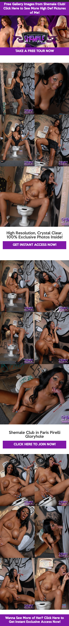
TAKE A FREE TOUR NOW (34, 51)
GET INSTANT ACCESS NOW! (34, 245)
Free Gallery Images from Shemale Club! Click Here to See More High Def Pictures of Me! (34, 8)
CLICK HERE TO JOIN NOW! (35, 444)
